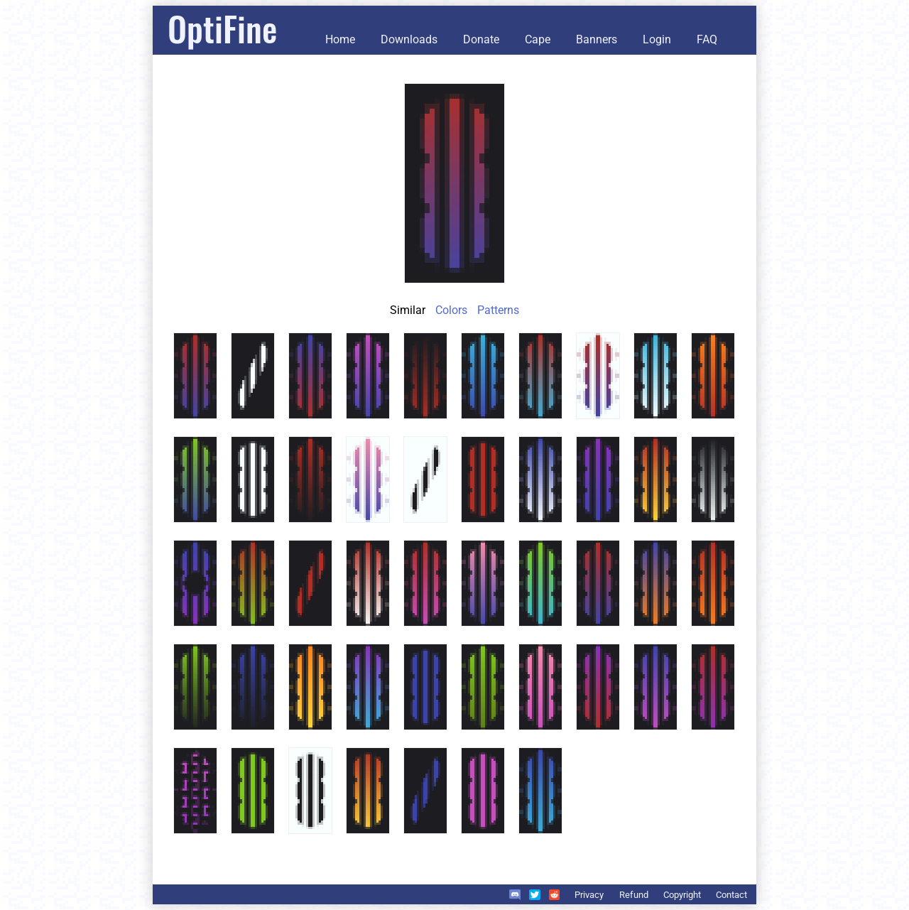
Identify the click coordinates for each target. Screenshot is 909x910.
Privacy (589, 894)
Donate (481, 39)
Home (340, 39)
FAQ (707, 39)
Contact (731, 894)
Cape (537, 39)
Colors (451, 310)
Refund (633, 894)
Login (657, 39)
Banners (596, 39)
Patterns (498, 310)
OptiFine (222, 28)
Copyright (682, 894)
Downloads (409, 39)
